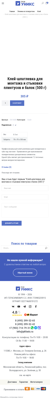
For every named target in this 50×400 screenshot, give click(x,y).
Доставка (12, 382)
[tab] (25, 145)
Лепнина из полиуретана (26, 11)
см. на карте (25, 375)
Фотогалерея (36, 382)
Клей (39, 11)
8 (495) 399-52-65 (25, 320)
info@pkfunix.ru (25, 331)
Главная (12, 11)
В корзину (17, 103)
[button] (46, 3)
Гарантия (23, 382)
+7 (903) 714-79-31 (19, 327)
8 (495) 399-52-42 (25, 324)
